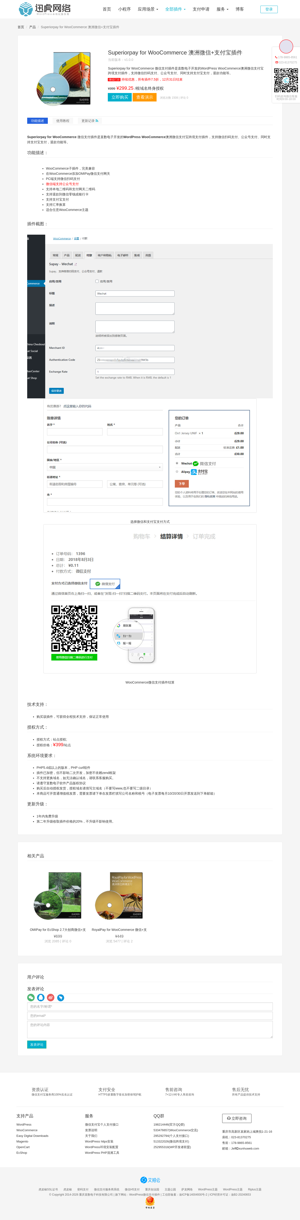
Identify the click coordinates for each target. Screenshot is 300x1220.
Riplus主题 (254, 1189)
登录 (269, 9)
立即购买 (119, 97)
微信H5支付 (132, 1189)
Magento (22, 1141)
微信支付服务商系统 (106, 1189)
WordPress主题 (208, 1189)
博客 (240, 9)
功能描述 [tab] (37, 121)
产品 (32, 27)
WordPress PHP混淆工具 (102, 1152)
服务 (223, 9)
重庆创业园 (152, 1189)
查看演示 (144, 97)
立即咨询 (237, 1118)
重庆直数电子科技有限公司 (96, 1194)
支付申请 (201, 9)
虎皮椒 (67, 1189)
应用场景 (148, 9)
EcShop (21, 1152)
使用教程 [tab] (62, 121)
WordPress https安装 (99, 1141)
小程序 (124, 9)
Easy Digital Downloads (32, 1136)
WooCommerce (27, 1130)
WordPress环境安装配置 (101, 1147)
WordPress (23, 1124)
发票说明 (91, 1130)
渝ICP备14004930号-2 (193, 1194)
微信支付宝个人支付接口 (102, 1124)
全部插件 (175, 9)
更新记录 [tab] (90, 121)
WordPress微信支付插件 (144, 1194)
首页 (107, 9)
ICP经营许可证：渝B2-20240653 (230, 1194)
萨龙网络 (187, 1189)
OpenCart (23, 1147)
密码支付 (83, 1189)
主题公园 (170, 1189)
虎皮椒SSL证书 (48, 1189)
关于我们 (91, 1136)
